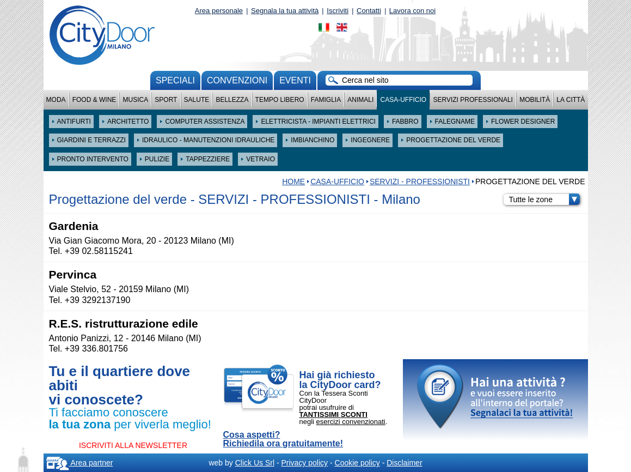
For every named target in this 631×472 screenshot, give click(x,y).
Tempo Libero (279, 100)
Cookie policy (357, 462)
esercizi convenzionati (350, 421)
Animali (360, 100)
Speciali (175, 80)
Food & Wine (94, 100)
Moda (56, 100)
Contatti (369, 11)
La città (570, 100)
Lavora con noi (412, 11)
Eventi (295, 80)
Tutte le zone (544, 199)
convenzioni (237, 80)
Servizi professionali (472, 100)
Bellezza (232, 100)
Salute (197, 100)
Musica (136, 100)
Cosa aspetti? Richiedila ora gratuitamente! (283, 439)
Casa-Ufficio (403, 100)
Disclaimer (404, 462)
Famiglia (326, 100)
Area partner (79, 462)
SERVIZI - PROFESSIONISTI (420, 181)
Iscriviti (337, 11)
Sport (166, 100)
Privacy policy (304, 462)
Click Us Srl (254, 462)
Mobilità (534, 100)
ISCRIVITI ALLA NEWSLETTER (133, 445)
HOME (293, 181)
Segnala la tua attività (284, 11)
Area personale (219, 11)
